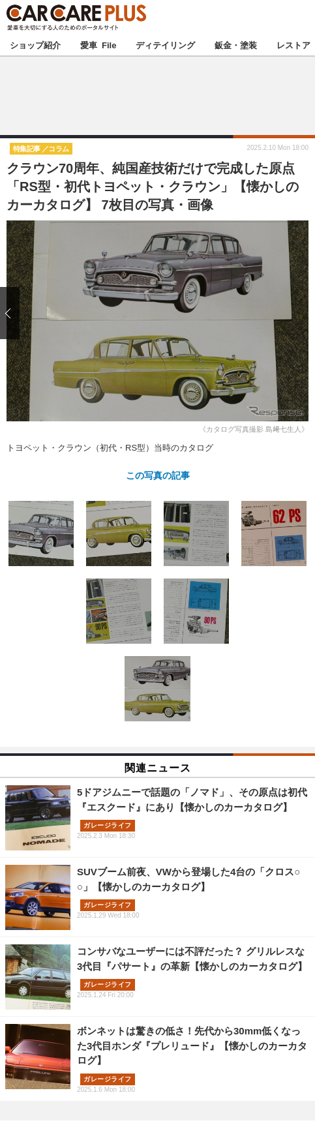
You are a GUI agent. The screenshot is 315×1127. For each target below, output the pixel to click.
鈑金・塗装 (236, 44)
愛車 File (98, 44)
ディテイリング (165, 44)
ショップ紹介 (35, 44)
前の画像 (13, 313)
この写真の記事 (158, 474)
